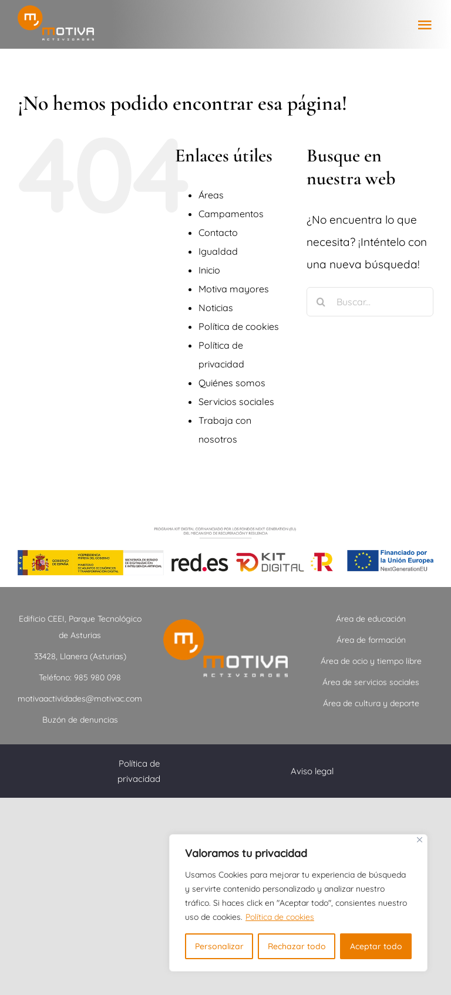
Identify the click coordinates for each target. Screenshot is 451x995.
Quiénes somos (231, 383)
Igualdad (218, 251)
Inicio (209, 270)
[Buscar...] (370, 301)
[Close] (419, 839)
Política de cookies (279, 917)
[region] (298, 903)
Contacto (218, 232)
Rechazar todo (297, 946)
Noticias (215, 307)
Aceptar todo (376, 946)
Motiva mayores (233, 289)
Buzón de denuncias (80, 719)
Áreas (211, 195)
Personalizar (219, 946)
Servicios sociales (236, 401)
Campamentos (231, 214)
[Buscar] (321, 301)
